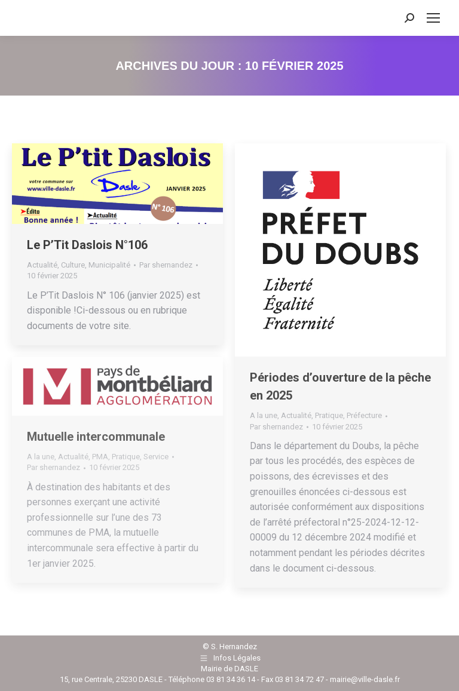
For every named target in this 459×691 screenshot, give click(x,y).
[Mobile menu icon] (433, 18)
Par (165, 264)
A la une (263, 415)
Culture (73, 264)
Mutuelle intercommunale (96, 436)
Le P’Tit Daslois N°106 (87, 245)
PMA (100, 456)
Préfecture (364, 415)
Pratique (329, 415)
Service (156, 456)
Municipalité (109, 264)
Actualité (42, 264)
